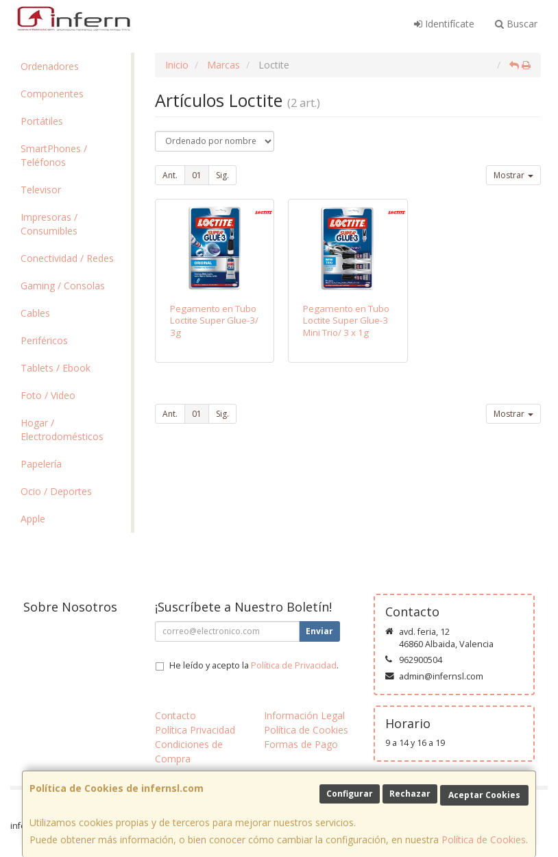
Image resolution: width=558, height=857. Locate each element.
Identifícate (444, 23)
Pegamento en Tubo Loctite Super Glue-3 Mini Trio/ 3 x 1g (346, 320)
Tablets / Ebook (55, 367)
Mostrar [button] (513, 175)
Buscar (516, 23)
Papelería (41, 463)
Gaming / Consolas (63, 285)
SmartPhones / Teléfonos (54, 155)
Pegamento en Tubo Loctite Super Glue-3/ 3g (214, 320)
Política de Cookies (483, 839)
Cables (35, 312)
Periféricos (44, 340)
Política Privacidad (195, 729)
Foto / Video (48, 395)
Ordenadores (50, 66)
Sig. (222, 175)
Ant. (170, 175)
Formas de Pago (301, 744)
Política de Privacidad (294, 665)
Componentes (52, 93)
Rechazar (409, 793)
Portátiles (42, 121)
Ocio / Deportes (56, 491)
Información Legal (304, 715)
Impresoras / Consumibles (49, 223)
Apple (33, 518)
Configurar (349, 793)
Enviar (319, 631)
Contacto (175, 715)
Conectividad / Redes (67, 258)
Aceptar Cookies (484, 795)
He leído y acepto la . (254, 665)
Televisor (41, 189)
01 (197, 175)
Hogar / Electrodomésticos (62, 429)
